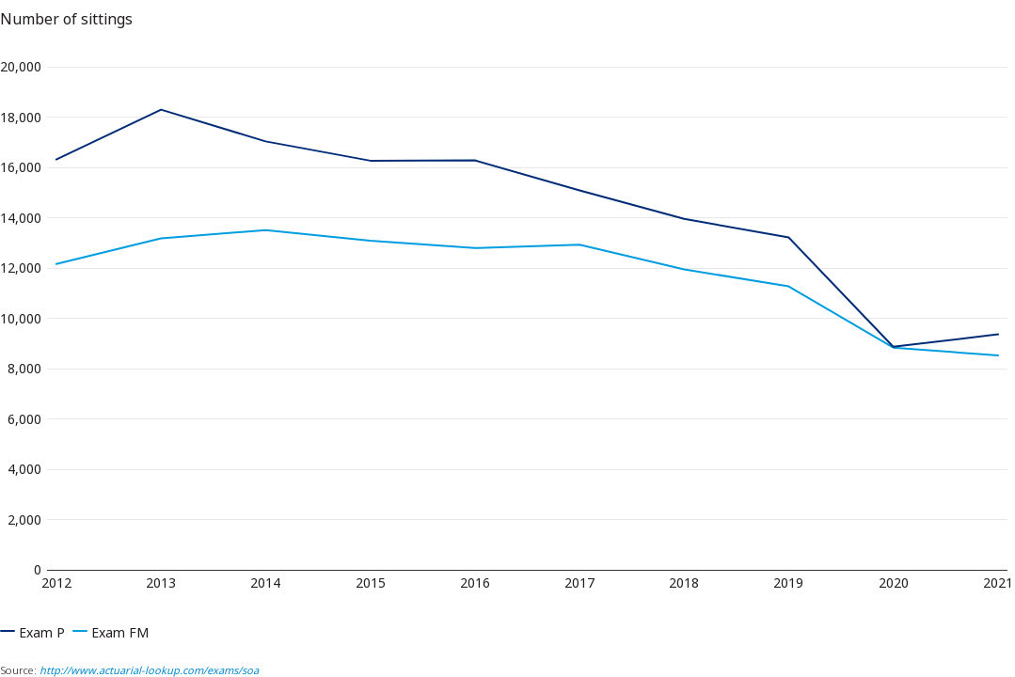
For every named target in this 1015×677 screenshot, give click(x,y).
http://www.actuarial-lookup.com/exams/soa (149, 670)
